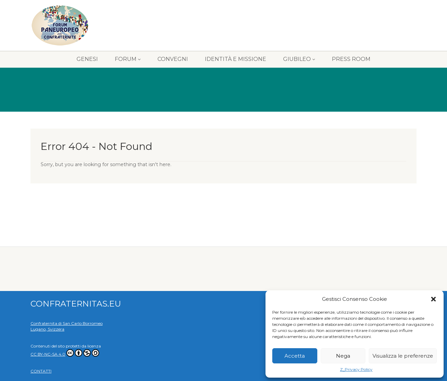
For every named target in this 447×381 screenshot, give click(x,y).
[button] (433, 299)
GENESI (87, 59)
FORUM (128, 59)
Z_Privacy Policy (356, 369)
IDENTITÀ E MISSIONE (235, 59)
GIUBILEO (299, 59)
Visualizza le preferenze (402, 356)
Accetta (294, 356)
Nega (343, 356)
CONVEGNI (172, 59)
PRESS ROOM (351, 59)
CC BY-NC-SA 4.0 (64, 354)
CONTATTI (40, 371)
